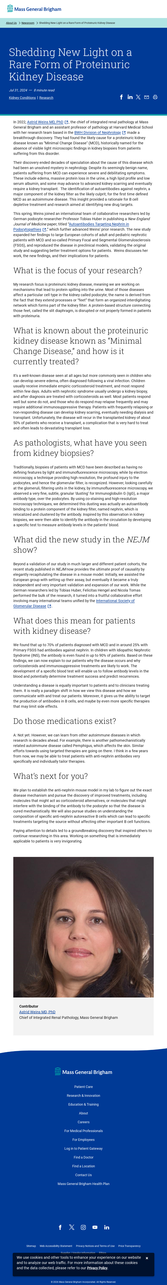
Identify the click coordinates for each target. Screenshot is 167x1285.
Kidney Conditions (22, 98)
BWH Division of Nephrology (97, 132)
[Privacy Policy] (97, 1268)
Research (46, 98)
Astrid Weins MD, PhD (45, 122)
